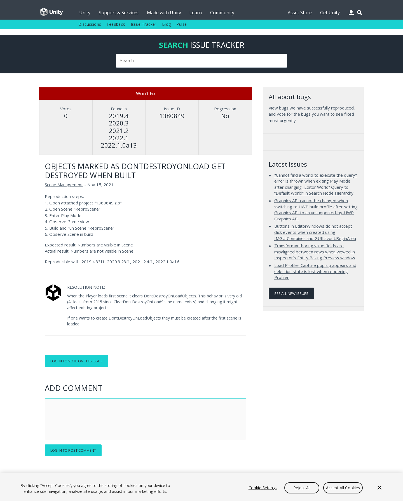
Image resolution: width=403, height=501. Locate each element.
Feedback (116, 24)
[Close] (379, 488)
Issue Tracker (143, 24)
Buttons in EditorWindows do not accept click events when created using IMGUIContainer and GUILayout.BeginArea (315, 232)
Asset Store (300, 13)
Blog (166, 24)
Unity (84, 13)
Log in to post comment (73, 450)
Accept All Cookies (343, 487)
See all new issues (291, 293)
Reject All (301, 487)
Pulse (181, 24)
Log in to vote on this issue (76, 360)
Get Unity (330, 13)
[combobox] (201, 60)
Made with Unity (164, 13)
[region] (201, 487)
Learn (195, 13)
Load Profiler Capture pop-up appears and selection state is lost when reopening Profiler (315, 271)
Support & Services (119, 13)
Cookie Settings (263, 487)
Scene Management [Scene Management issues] (64, 184)
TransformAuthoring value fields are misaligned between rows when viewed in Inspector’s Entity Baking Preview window (314, 251)
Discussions (89, 24)
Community (222, 13)
